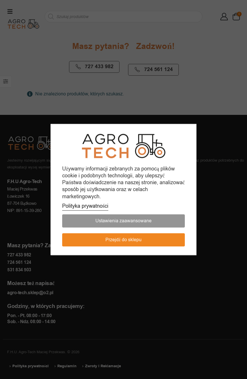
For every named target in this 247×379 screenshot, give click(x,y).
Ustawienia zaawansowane (123, 221)
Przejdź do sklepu (123, 240)
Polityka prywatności (85, 206)
